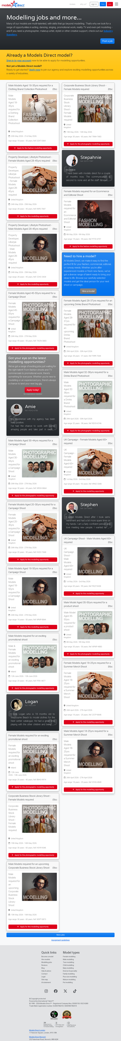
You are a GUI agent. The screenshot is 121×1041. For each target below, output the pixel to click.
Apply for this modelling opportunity (33, 216)
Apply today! (33, 390)
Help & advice (46, 971)
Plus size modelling (70, 977)
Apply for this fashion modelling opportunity (33, 148)
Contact (44, 974)
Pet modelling (68, 982)
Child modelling (68, 965)
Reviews (44, 965)
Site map (44, 979)
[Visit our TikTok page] (74, 992)
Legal (43, 977)
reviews (72, 4)
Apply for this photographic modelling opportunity (33, 348)
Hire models (45, 959)
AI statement (46, 982)
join (109, 4)
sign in (94, 4)
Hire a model (88, 291)
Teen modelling (68, 962)
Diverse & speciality (70, 971)
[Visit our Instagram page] (46, 992)
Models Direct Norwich (37, 1037)
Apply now (34, 69)
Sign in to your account (18, 60)
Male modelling (68, 959)
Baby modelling (68, 968)
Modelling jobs (46, 962)
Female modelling (69, 956)
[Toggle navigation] (116, 4)
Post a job (107, 41)
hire (102, 4)
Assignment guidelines (60, 940)
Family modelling (69, 974)
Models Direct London (37, 1030)
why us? (83, 4)
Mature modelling (69, 979)
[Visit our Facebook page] (55, 992)
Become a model (47, 956)
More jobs (60, 935)
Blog (43, 968)
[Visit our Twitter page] (65, 992)
